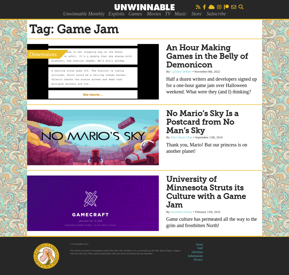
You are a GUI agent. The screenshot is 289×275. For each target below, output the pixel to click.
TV (168, 13)
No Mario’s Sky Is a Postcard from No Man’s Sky (202, 122)
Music (180, 13)
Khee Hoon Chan (181, 137)
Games (135, 13)
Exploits (116, 13)
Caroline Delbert (181, 71)
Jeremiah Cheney (181, 212)
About (199, 244)
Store (197, 13)
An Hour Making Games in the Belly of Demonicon (207, 56)
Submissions (195, 256)
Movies (154, 13)
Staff (200, 248)
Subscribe (216, 13)
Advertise (197, 252)
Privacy (198, 259)
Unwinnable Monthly (83, 13)
